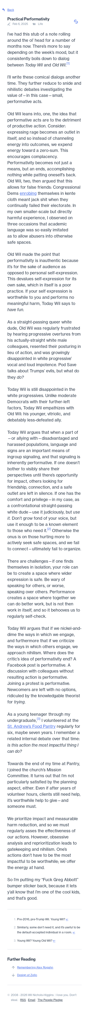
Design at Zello (27, 975)
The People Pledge (50, 1000)
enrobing (28, 193)
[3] (38, 718)
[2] (49, 529)
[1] (68, 63)
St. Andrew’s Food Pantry (31, 726)
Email (31, 1000)
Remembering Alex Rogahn (35, 967)
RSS (23, 1000)
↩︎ (67, 919)
